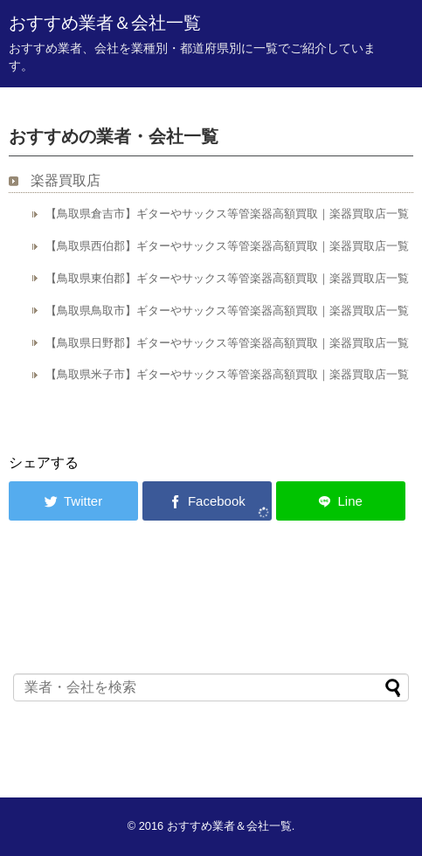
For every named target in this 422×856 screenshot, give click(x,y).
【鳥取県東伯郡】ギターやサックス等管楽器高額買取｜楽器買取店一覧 (227, 278)
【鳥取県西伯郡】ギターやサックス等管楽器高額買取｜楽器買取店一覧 (227, 245)
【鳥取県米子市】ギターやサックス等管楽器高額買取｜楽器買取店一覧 (227, 374)
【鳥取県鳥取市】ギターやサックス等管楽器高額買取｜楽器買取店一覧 (227, 310)
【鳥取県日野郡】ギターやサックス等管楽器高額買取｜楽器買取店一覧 (227, 342)
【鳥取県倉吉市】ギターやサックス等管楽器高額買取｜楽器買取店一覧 (227, 213)
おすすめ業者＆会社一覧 (105, 22)
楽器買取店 (65, 180)
